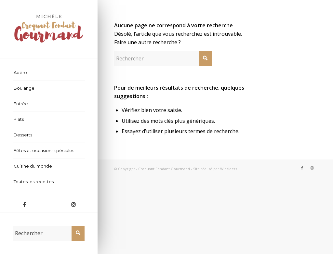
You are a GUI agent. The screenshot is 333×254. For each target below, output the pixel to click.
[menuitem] (49, 73)
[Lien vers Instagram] (73, 204)
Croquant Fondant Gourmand (164, 168)
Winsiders (228, 168)
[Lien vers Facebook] (24, 204)
